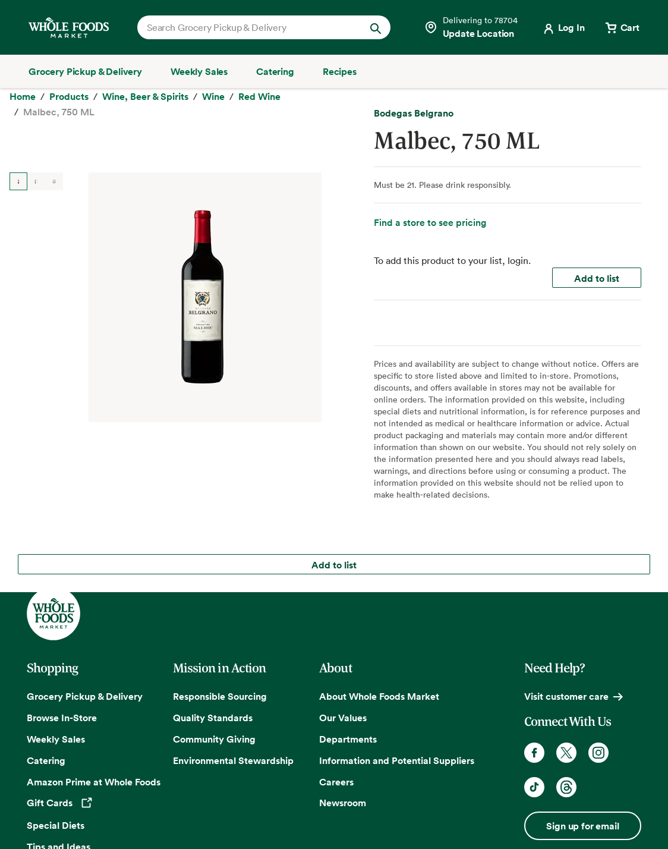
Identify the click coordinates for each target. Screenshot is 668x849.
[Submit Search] (375, 27)
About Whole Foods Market (379, 693)
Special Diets (55, 822)
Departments (348, 736)
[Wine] (213, 107)
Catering (46, 758)
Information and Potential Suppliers (396, 758)
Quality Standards (213, 715)
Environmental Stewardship (233, 758)
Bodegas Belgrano (413, 166)
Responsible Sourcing (220, 693)
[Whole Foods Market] (69, 28)
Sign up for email (582, 823)
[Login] (563, 27)
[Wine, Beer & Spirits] (145, 107)
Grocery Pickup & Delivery (85, 693)
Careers (336, 779)
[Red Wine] (259, 107)
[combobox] (252, 27)
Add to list (596, 331)
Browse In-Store (62, 715)
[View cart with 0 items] (621, 27)
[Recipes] (340, 71)
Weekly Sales (56, 736)
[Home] (23, 107)
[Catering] (275, 71)
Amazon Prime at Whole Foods (93, 779)
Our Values (343, 715)
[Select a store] (471, 27)
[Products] (69, 107)
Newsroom (342, 800)
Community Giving (214, 736)
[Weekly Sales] (199, 71)
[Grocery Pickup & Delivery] (85, 71)
